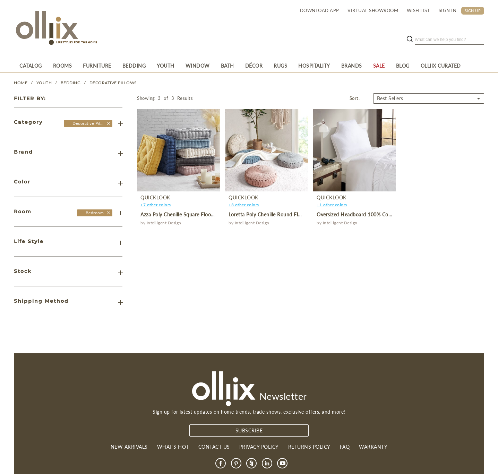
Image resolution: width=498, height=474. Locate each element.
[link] (220, 463)
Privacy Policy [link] (259, 447)
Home (20, 82)
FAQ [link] (345, 447)
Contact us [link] (214, 447)
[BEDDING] (134, 65)
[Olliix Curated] (440, 65)
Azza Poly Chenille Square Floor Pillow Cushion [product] (194, 214)
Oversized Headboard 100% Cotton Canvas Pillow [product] (374, 214)
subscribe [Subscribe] (249, 430)
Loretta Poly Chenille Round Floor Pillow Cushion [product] (285, 214)
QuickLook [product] (155, 197)
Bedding (71, 82)
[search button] (409, 39)
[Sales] (379, 65)
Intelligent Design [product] (164, 222)
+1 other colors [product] (332, 204)
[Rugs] (280, 65)
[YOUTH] (165, 65)
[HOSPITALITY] (314, 65)
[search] (449, 39)
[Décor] (254, 65)
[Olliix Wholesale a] (46, 28)
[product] (178, 150)
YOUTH (44, 82)
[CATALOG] (31, 65)
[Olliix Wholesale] (109, 123)
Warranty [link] (373, 447)
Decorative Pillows (113, 82)
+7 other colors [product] (155, 204)
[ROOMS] (63, 65)
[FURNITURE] (97, 65)
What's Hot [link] (173, 447)
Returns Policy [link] (309, 447)
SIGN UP (473, 10)
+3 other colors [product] (244, 204)
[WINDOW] (197, 65)
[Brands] (352, 65)
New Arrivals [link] (129, 447)
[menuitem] (31, 65)
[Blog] (402, 65)
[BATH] (227, 65)
